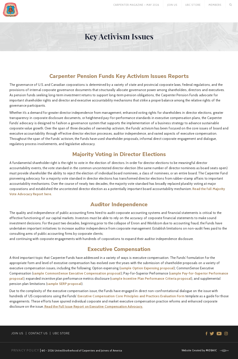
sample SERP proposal (64, 284)
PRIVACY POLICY (25, 350)
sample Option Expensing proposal (147, 268)
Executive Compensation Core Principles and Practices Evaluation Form (131, 296)
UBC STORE (61, 333)
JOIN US (17, 333)
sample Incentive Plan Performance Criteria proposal (151, 278)
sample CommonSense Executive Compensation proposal (77, 273)
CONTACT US (38, 333)
